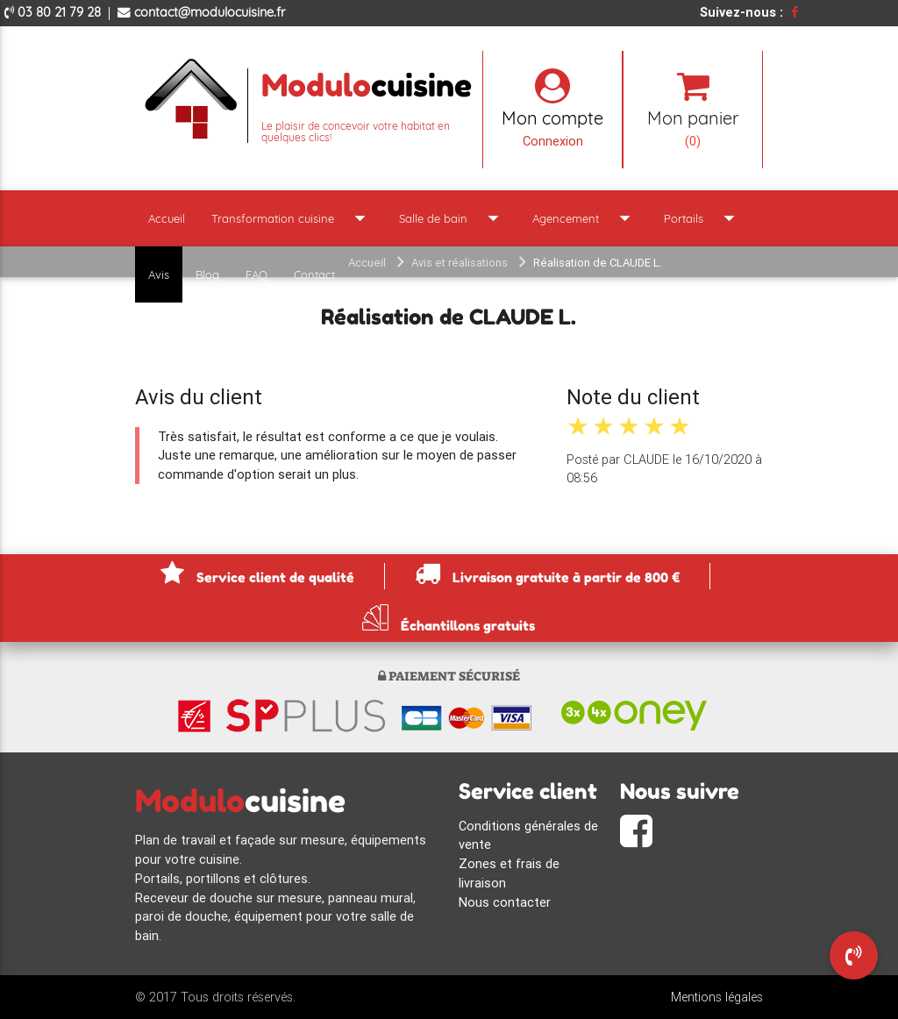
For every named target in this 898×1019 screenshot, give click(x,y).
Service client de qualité (257, 573)
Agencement (585, 218)
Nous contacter (505, 902)
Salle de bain (452, 218)
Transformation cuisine (292, 218)
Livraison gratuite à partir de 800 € (547, 573)
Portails (703, 218)
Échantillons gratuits (448, 617)
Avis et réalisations (459, 262)
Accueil (166, 218)
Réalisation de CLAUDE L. (597, 262)
